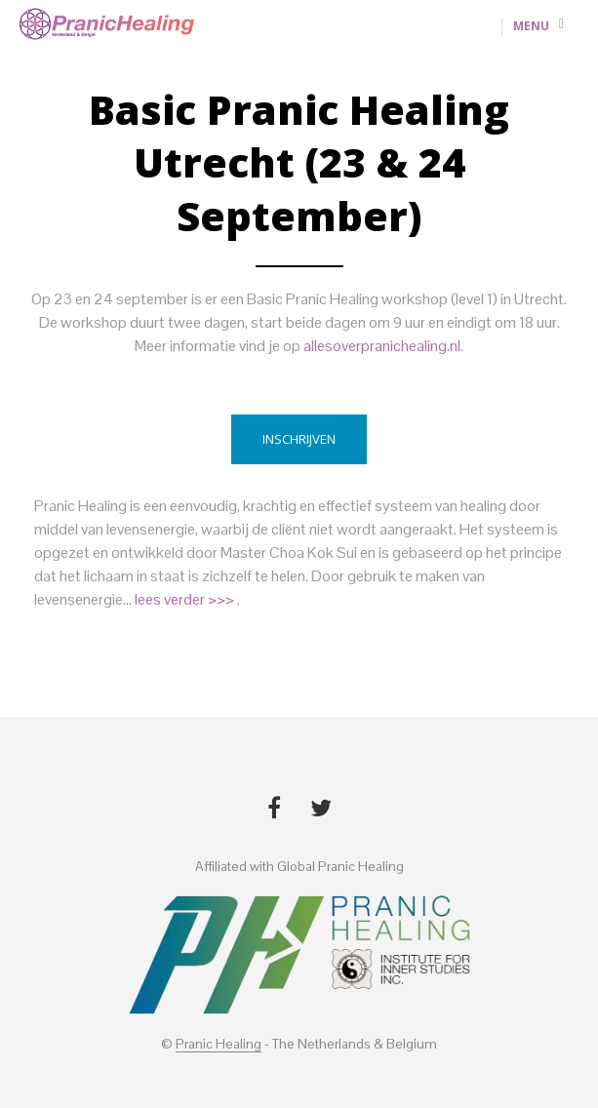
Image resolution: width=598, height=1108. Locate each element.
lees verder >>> (186, 599)
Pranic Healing (218, 1044)
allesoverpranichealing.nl (381, 346)
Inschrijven (299, 439)
